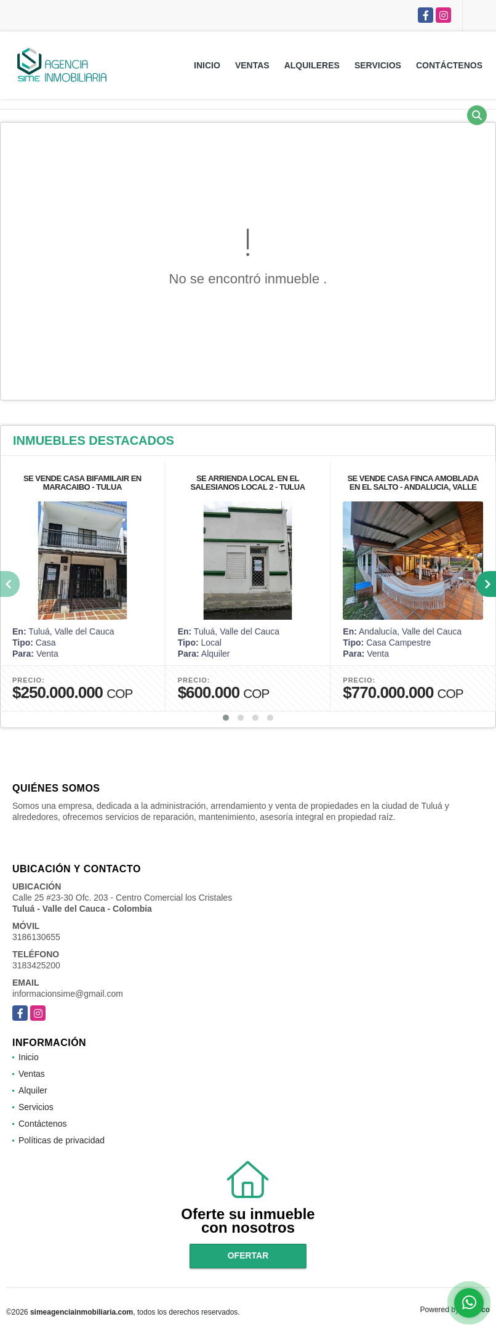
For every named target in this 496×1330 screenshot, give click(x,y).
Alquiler (32, 1090)
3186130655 (36, 937)
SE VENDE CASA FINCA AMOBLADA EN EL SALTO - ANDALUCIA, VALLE (413, 483)
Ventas (252, 65)
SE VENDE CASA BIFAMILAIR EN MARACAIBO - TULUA (82, 483)
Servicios (377, 65)
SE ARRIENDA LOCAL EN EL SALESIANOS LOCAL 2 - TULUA (247, 483)
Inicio (207, 65)
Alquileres (312, 65)
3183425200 (36, 965)
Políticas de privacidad (61, 1140)
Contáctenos (449, 65)
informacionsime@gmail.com (67, 994)
